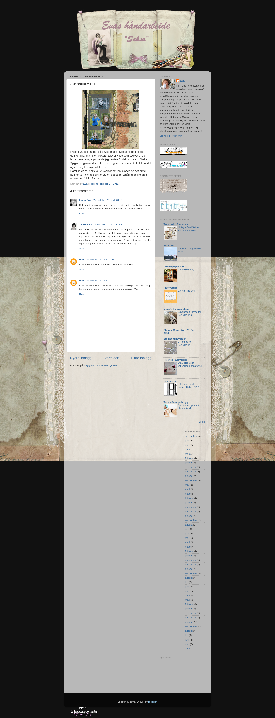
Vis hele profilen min (171, 135)
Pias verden (171, 287)
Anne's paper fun (174, 266)
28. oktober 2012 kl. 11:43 (107, 224)
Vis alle (202, 422)
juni (187, 440)
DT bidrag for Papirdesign (185, 343)
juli (186, 529)
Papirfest (169, 245)
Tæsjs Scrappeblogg (176, 402)
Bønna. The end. (186, 290)
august (189, 524)
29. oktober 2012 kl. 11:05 (100, 259)
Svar (81, 213)
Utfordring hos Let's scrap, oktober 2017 (188, 386)
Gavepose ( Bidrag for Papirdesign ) (189, 313)
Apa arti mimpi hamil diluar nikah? (188, 407)
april (187, 449)
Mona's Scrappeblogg (176, 309)
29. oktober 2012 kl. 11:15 (100, 280)
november (190, 471)
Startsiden (111, 358)
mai (187, 445)
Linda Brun (85, 200)
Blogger (152, 701)
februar (189, 458)
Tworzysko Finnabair (176, 224)
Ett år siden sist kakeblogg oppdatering (190, 364)
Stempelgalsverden (175, 338)
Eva (182, 80)
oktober (189, 476)
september (191, 436)
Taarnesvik (85, 224)
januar (188, 462)
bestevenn (170, 381)
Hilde (82, 259)
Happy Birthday (186, 269)
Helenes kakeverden (176, 359)
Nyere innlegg (81, 358)
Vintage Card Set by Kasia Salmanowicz (188, 229)
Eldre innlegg (141, 358)
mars (188, 454)
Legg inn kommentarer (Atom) (100, 365)
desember (190, 467)
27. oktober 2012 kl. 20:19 (107, 200)
